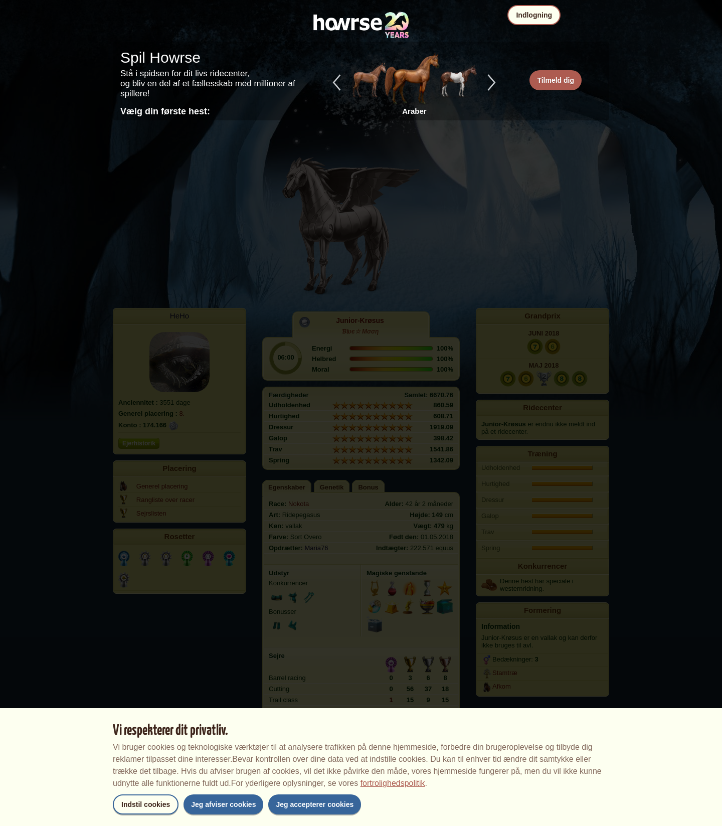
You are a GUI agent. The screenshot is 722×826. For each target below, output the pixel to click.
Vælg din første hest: (165, 111)
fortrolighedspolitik (392, 783)
